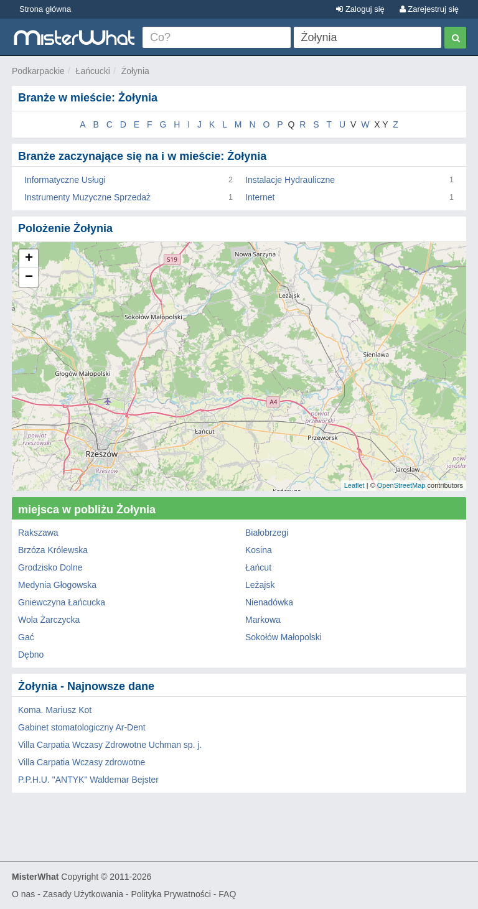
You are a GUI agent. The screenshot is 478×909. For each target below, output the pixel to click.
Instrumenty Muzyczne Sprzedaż (87, 197)
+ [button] (29, 258)
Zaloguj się (360, 9)
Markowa (263, 620)
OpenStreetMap (401, 485)
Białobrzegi (266, 533)
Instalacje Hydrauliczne (290, 180)
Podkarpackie (38, 71)
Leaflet (354, 485)
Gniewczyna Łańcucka (61, 602)
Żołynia (135, 71)
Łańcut (258, 567)
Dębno (31, 655)
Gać (26, 637)
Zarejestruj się (429, 9)
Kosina (258, 550)
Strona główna (45, 9)
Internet (259, 197)
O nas (23, 894)
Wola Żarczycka (49, 620)
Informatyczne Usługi (65, 180)
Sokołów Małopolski (283, 637)
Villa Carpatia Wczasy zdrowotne (81, 762)
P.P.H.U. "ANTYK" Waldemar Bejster (88, 780)
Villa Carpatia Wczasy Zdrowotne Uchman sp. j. (110, 745)
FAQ (227, 894)
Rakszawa (38, 533)
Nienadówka (269, 602)
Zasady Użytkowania (83, 894)
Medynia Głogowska (57, 585)
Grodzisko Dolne (50, 567)
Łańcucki (93, 71)
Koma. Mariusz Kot (54, 710)
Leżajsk (259, 585)
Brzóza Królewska (53, 550)
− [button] (29, 277)
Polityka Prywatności (170, 894)
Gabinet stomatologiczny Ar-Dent (82, 727)
